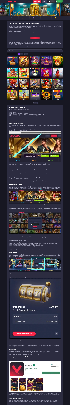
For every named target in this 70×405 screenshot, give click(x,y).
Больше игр (35, 102)
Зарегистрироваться (37, 1)
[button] (1, 10)
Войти (44, 1)
